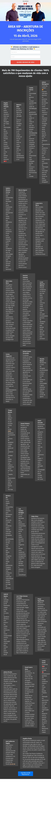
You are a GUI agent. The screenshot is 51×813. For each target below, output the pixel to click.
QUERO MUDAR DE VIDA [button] (25, 62)
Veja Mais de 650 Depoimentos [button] (25, 807)
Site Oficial (25, 1)
